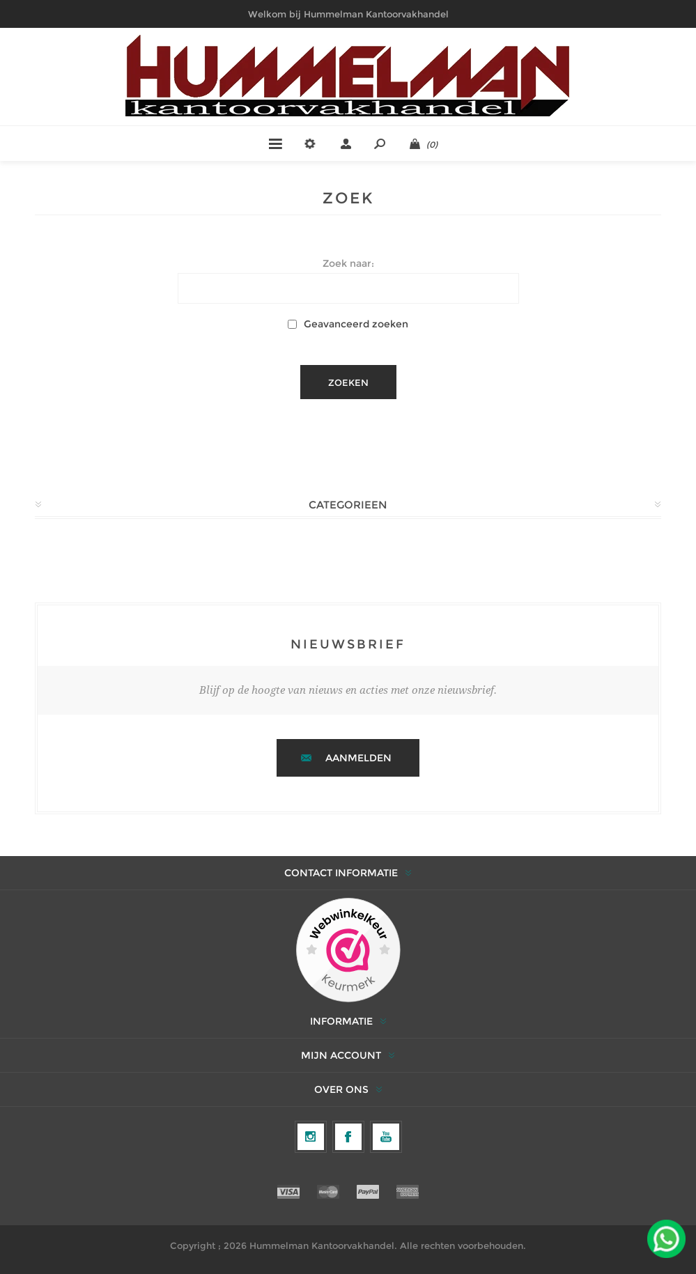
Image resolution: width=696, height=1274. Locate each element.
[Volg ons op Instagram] (310, 1137)
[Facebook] (348, 1137)
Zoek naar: (348, 263)
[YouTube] (386, 1137)
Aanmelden (358, 758)
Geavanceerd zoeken (356, 324)
